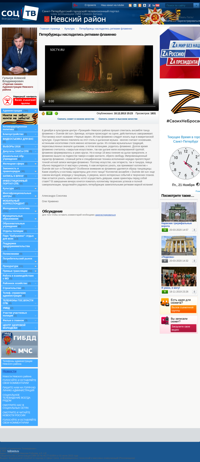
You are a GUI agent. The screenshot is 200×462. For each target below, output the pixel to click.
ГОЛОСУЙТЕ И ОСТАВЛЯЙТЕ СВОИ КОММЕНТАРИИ (19, 381)
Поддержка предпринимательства (16, 245)
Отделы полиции (13, 231)
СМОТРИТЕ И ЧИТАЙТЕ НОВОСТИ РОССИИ (16, 414)
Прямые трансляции (15, 271)
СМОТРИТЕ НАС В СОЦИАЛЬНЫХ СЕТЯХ (16, 406)
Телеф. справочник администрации (14, 294)
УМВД (6, 308)
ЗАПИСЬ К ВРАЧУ (13, 176)
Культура (8, 188)
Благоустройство (13, 134)
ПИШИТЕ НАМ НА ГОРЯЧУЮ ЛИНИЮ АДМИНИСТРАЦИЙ (19, 389)
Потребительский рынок (17, 258)
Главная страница (50, 28)
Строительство (12, 288)
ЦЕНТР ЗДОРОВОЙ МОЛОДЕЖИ (14, 326)
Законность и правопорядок (11, 170)
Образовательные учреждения (14, 225)
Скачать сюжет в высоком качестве (118, 119)
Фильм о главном (13, 320)
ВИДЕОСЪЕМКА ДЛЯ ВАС (18, 139)
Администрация (12, 110)
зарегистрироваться (105, 215)
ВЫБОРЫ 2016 (11, 146)
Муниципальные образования (13, 217)
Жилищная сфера (13, 163)
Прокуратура (10, 266)
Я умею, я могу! (170, 288)
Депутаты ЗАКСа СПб (15, 151)
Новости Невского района (17, 376)
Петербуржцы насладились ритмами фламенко (105, 28)
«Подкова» (167, 257)
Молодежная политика (16, 208)
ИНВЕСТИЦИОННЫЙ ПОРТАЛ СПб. (15, 182)
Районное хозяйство (15, 283)
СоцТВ (21, 15)
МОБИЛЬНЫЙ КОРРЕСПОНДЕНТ (14, 202)
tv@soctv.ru (13, 451)
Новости (9, 371)
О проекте (90, 5)
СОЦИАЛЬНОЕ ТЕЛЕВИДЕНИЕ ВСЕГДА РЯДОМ (16, 398)
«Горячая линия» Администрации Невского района (17, 87)
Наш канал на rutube (112, 5)
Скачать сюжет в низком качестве (76, 119)
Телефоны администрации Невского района (17, 362)
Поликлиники (11, 253)
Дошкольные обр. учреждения (13, 157)
